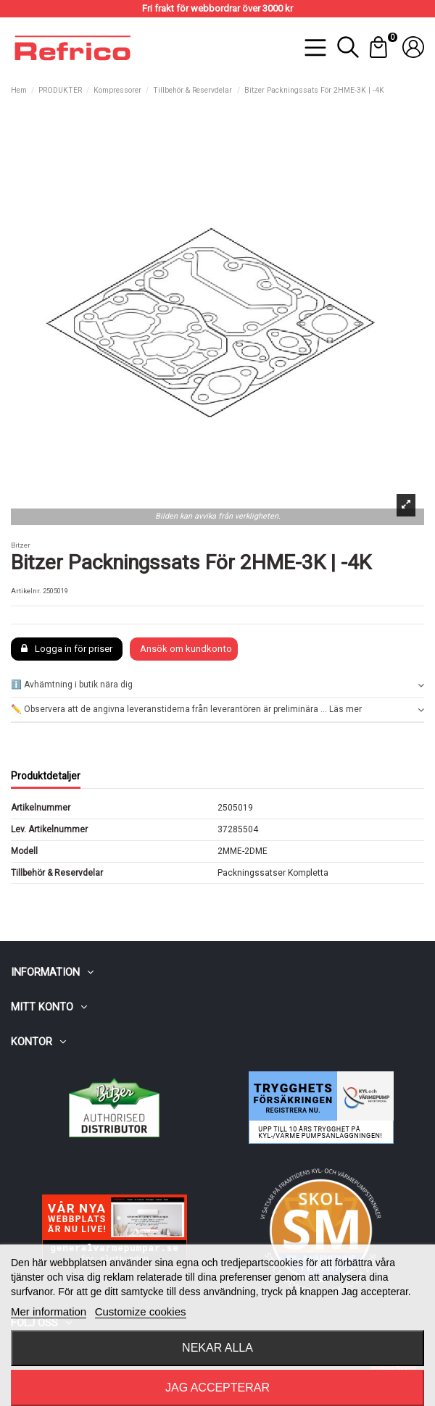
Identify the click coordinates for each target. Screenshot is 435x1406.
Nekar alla (217, 1348)
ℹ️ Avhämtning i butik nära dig (217, 685)
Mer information (48, 1311)
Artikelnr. (26, 591)
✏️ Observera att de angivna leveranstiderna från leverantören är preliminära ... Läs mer (217, 709)
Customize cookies (140, 1311)
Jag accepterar (217, 1387)
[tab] (217, 686)
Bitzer (20, 545)
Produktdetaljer (45, 776)
